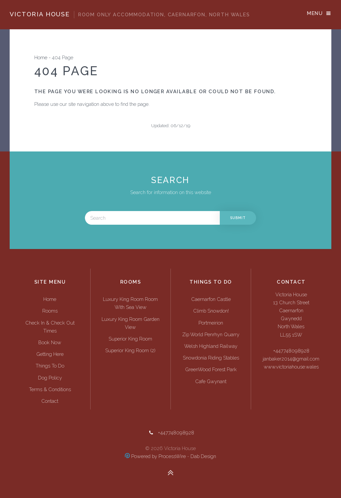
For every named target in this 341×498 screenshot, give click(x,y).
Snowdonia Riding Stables (211, 358)
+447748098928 (291, 351)
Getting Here (50, 354)
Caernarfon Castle (211, 299)
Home (40, 57)
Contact (49, 401)
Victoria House (130, 14)
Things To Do (50, 366)
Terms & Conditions (50, 389)
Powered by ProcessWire (155, 456)
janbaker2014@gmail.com (291, 359)
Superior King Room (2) (130, 350)
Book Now (49, 342)
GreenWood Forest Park (211, 369)
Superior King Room (130, 339)
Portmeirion (210, 323)
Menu (315, 13)
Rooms (50, 311)
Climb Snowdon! (211, 311)
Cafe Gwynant (210, 381)
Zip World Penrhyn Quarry (210, 334)
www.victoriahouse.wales (291, 367)
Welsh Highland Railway (210, 346)
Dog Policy (50, 377)
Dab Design (203, 456)
